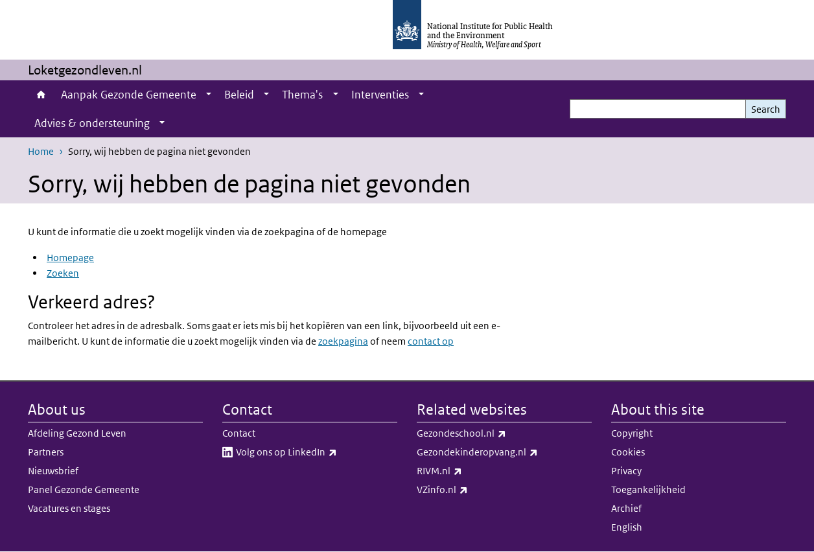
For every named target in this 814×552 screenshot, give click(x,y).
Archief (626, 508)
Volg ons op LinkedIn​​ (316, 452)
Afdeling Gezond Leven (77, 433)
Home (41, 94)
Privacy (626, 471)
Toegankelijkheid (648, 489)
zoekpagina (343, 341)
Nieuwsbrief (53, 471)
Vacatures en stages (69, 508)
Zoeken (63, 273)
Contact (238, 433)
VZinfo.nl (476, 490)
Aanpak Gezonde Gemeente (128, 94)
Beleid (239, 94)
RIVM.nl (473, 471)
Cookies (628, 452)
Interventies (380, 94)
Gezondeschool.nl (495, 433)
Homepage (70, 257)
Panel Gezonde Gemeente (83, 489)
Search (765, 109)
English (626, 527)
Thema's (302, 94)
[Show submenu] (209, 94)
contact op (431, 341)
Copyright (632, 433)
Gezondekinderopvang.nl (504, 452)
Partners (46, 452)
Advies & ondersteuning (92, 123)
